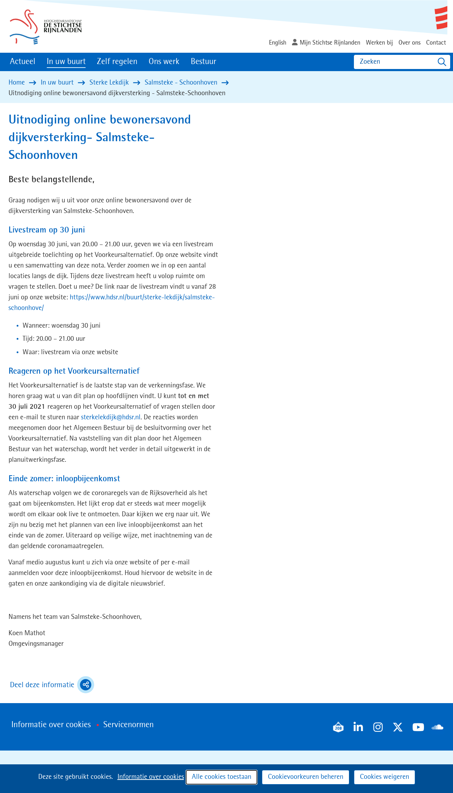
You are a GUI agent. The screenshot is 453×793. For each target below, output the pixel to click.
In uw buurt (66, 62)
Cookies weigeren (384, 777)
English (277, 43)
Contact (436, 43)
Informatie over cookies (150, 777)
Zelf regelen (117, 62)
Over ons (409, 43)
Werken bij (379, 43)
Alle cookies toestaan (221, 777)
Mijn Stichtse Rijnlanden (330, 43)
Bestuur (203, 62)
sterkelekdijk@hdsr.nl (111, 417)
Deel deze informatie (52, 684)
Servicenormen (128, 725)
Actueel (22, 62)
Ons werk (164, 62)
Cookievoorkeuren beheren (305, 777)
